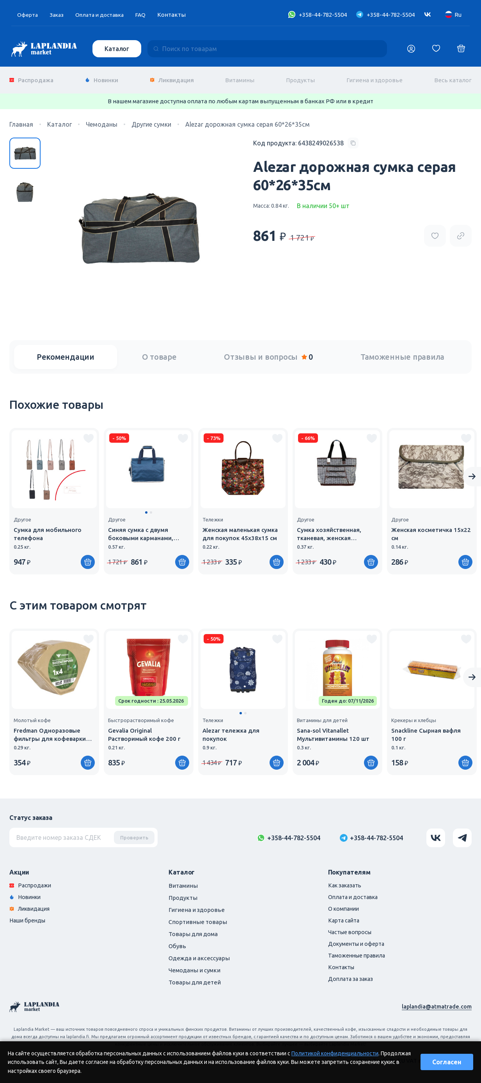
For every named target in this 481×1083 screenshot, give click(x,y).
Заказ (58, 14)
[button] (146, 508)
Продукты (300, 77)
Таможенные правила (402, 352)
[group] (54, 497)
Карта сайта (345, 917)
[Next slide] (472, 472)
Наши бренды (29, 917)
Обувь (177, 941)
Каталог (117, 48)
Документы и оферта (358, 941)
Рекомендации (65, 352)
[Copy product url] (461, 231)
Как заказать (346, 881)
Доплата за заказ (352, 978)
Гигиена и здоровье (374, 77)
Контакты (179, 14)
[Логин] (411, 48)
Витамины (239, 77)
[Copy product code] (306, 138)
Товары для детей (195, 978)
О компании (345, 905)
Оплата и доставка (104, 14)
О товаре (159, 352)
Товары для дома (193, 929)
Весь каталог (453, 77)
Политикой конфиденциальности (334, 1053)
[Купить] (182, 558)
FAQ (148, 14)
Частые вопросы (351, 929)
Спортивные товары (198, 917)
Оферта (28, 14)
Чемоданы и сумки (194, 966)
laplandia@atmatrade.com (436, 1002)
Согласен (446, 1061)
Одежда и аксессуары (199, 953)
